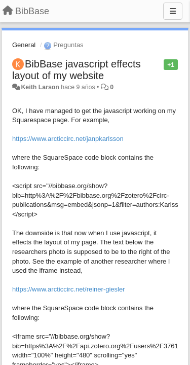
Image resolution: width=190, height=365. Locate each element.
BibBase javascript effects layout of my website (76, 69)
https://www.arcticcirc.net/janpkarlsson (68, 138)
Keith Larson (40, 87)
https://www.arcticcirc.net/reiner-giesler (68, 289)
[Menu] (172, 11)
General (23, 45)
